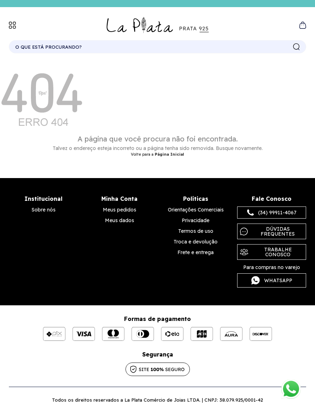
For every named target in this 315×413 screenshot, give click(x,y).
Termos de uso (195, 231)
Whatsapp (271, 280)
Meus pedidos (119, 209)
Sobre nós (43, 209)
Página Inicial (169, 154)
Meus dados (119, 220)
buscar (296, 46)
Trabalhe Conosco (266, 252)
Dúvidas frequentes (267, 231)
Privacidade (195, 220)
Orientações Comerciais (196, 209)
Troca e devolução (195, 241)
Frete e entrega (195, 252)
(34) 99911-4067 (272, 212)
